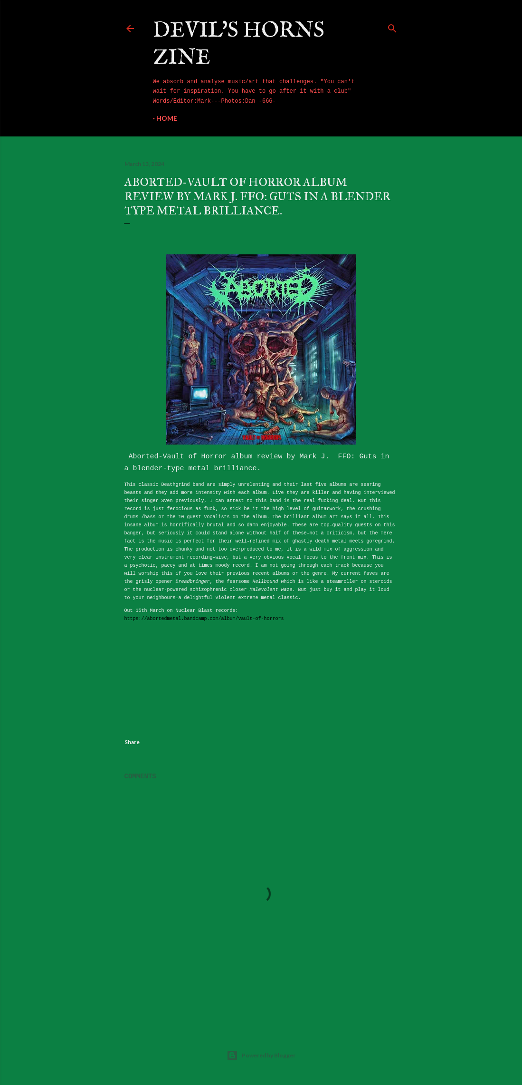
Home (166, 118)
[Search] (392, 26)
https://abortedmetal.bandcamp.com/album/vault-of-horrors (204, 618)
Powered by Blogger (261, 1055)
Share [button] (132, 742)
